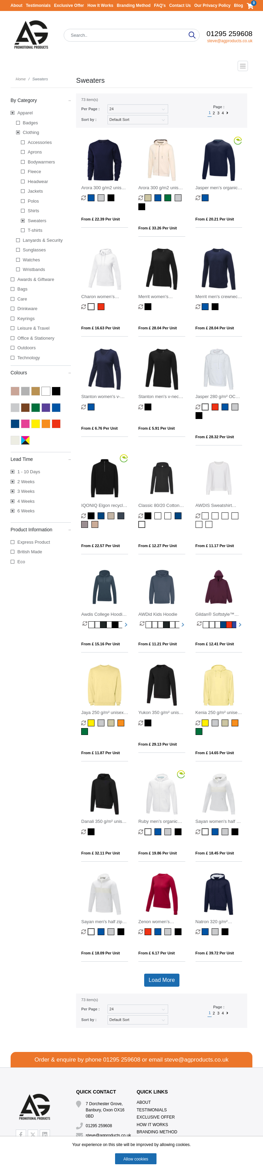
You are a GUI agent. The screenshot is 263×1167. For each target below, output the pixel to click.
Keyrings (26, 318)
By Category (41, 100)
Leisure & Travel (33, 328)
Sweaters (37, 220)
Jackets (35, 191)
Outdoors (26, 347)
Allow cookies (135, 1159)
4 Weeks (26, 501)
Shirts (33, 210)
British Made (29, 551)
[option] (85, 624)
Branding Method (134, 5)
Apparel (25, 112)
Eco (21, 561)
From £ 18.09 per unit (100, 953)
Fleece (34, 171)
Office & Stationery (35, 338)
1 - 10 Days (28, 471)
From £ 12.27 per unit (157, 546)
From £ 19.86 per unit (157, 853)
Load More (162, 980)
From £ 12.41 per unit (215, 644)
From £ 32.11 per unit (100, 853)
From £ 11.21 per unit (157, 644)
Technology (28, 357)
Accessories (40, 142)
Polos (33, 201)
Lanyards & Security (43, 240)
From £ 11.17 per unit (215, 546)
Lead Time (41, 459)
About (17, 5)
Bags (22, 289)
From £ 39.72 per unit (215, 953)
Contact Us (180, 5)
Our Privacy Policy (212, 5)
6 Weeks (26, 510)
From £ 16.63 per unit (100, 328)
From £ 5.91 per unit (156, 428)
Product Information (41, 529)
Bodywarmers (41, 162)
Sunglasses (34, 249)
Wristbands (34, 269)
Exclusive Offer (69, 5)
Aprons (35, 152)
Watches (31, 259)
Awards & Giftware (35, 279)
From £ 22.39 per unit (100, 219)
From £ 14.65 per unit (215, 753)
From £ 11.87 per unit (100, 753)
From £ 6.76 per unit (99, 428)
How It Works (100, 5)
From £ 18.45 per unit (215, 853)
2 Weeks (26, 481)
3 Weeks (26, 491)
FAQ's (160, 5)
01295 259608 (229, 33)
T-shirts (35, 230)
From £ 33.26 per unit (157, 228)
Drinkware (27, 308)
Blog (238, 5)
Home (21, 79)
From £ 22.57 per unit (100, 546)
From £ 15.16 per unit (100, 644)
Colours (41, 372)
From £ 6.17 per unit (156, 953)
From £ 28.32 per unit (215, 437)
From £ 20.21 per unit (215, 219)
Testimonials (38, 5)
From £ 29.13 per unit (157, 744)
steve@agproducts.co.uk (229, 40)
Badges (30, 122)
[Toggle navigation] (132, 66)
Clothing (31, 132)
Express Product (33, 542)
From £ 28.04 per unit (157, 328)
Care (22, 299)
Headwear (38, 181)
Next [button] (125, 624)
